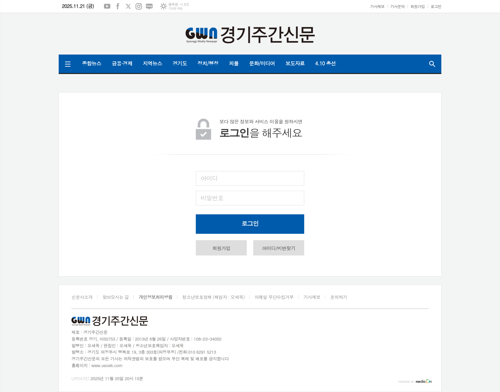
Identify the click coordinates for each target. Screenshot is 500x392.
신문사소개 (81, 297)
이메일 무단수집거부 (273, 297)
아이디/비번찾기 (278, 248)
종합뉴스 (91, 63)
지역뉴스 (152, 63)
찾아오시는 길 (115, 297)
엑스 (128, 6)
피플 (234, 63)
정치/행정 (207, 63)
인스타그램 (138, 6)
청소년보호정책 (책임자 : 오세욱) (213, 297)
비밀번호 (212, 198)
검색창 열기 (432, 64)
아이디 (209, 178)
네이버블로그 (149, 6)
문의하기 (338, 297)
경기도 (180, 63)
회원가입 (417, 6)
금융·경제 (122, 63)
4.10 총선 (325, 63)
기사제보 (377, 6)
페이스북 (117, 6)
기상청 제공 (175, 8)
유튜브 (107, 6)
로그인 (435, 6)
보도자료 (295, 63)
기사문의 (397, 6)
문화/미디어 (262, 63)
